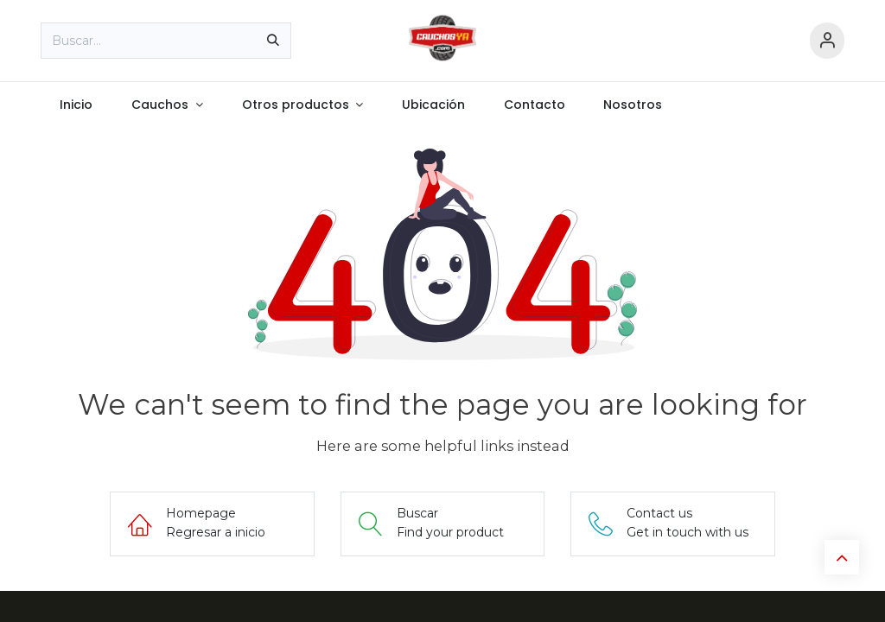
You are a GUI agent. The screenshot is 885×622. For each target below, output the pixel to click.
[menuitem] (76, 105)
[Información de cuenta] (827, 41)
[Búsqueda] (273, 40)
